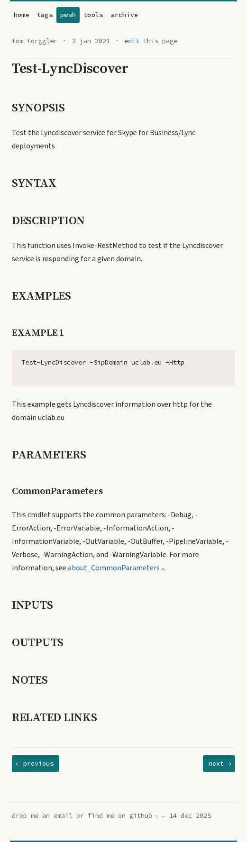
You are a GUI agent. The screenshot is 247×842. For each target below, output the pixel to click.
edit (131, 41)
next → (220, 764)
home (21, 15)
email (63, 816)
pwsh (68, 15)
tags (45, 15)
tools (93, 15)
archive (124, 15)
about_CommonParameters (114, 568)
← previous (35, 764)
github (140, 816)
